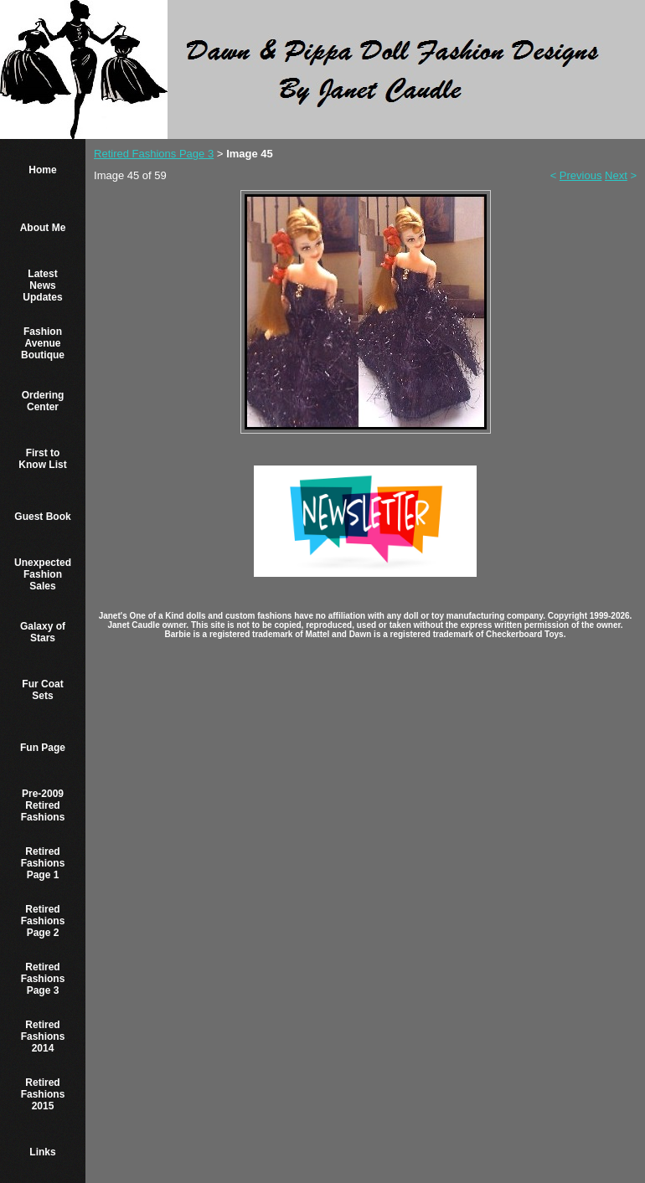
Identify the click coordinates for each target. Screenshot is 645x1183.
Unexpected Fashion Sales (42, 574)
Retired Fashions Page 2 (43, 921)
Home (42, 170)
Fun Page (42, 748)
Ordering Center (43, 401)
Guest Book (42, 516)
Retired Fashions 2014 (43, 1036)
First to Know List (42, 459)
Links (42, 1152)
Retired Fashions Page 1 (43, 863)
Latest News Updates (42, 285)
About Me (43, 228)
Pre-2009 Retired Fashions (43, 805)
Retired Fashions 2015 (43, 1094)
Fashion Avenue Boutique (42, 343)
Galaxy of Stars (42, 632)
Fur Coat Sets (42, 690)
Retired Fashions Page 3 (43, 978)
